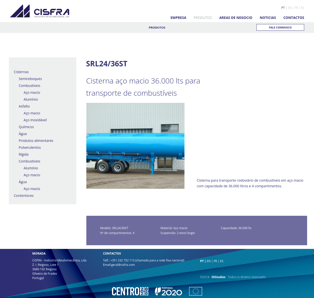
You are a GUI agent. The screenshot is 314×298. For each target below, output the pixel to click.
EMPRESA (178, 17)
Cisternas (19, 71)
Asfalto (22, 106)
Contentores (22, 195)
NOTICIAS (268, 17)
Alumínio (29, 99)
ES (302, 8)
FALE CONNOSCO (280, 27)
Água (21, 133)
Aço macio (30, 92)
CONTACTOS (293, 17)
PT (283, 8)
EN (289, 8)
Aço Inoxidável (33, 120)
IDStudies (218, 277)
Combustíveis (28, 85)
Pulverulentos (28, 147)
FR (296, 8)
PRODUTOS (203, 17)
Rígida (22, 154)
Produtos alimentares (34, 140)
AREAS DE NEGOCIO (235, 17)
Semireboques (28, 78)
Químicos (24, 126)
